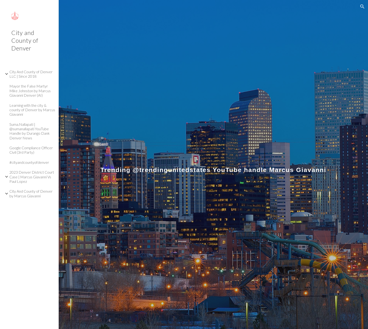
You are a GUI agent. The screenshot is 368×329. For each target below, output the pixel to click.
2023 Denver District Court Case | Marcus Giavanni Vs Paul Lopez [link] (31, 177)
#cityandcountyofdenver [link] (29, 162)
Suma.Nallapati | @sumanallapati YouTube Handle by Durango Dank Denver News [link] (29, 131)
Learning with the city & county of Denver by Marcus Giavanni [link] (32, 110)
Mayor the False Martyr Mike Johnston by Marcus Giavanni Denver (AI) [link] (30, 90)
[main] (213, 164)
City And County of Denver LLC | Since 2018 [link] (31, 73)
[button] (362, 6)
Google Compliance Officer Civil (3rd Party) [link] (31, 149)
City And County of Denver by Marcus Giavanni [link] (31, 193)
